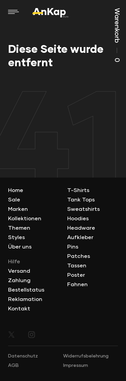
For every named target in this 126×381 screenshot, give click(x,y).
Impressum (75, 365)
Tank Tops (81, 199)
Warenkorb (117, 35)
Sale (14, 199)
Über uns (20, 247)
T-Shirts (78, 190)
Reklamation (25, 299)
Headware (81, 228)
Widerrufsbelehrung (86, 356)
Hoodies (78, 218)
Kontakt (19, 308)
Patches (78, 256)
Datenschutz (23, 356)
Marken (18, 209)
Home (15, 190)
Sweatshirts (83, 209)
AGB (13, 365)
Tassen (76, 265)
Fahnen (77, 284)
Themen (19, 228)
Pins (72, 247)
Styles (16, 237)
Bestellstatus (26, 290)
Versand (19, 271)
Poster (76, 275)
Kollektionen (24, 218)
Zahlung (19, 280)
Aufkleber (80, 237)
